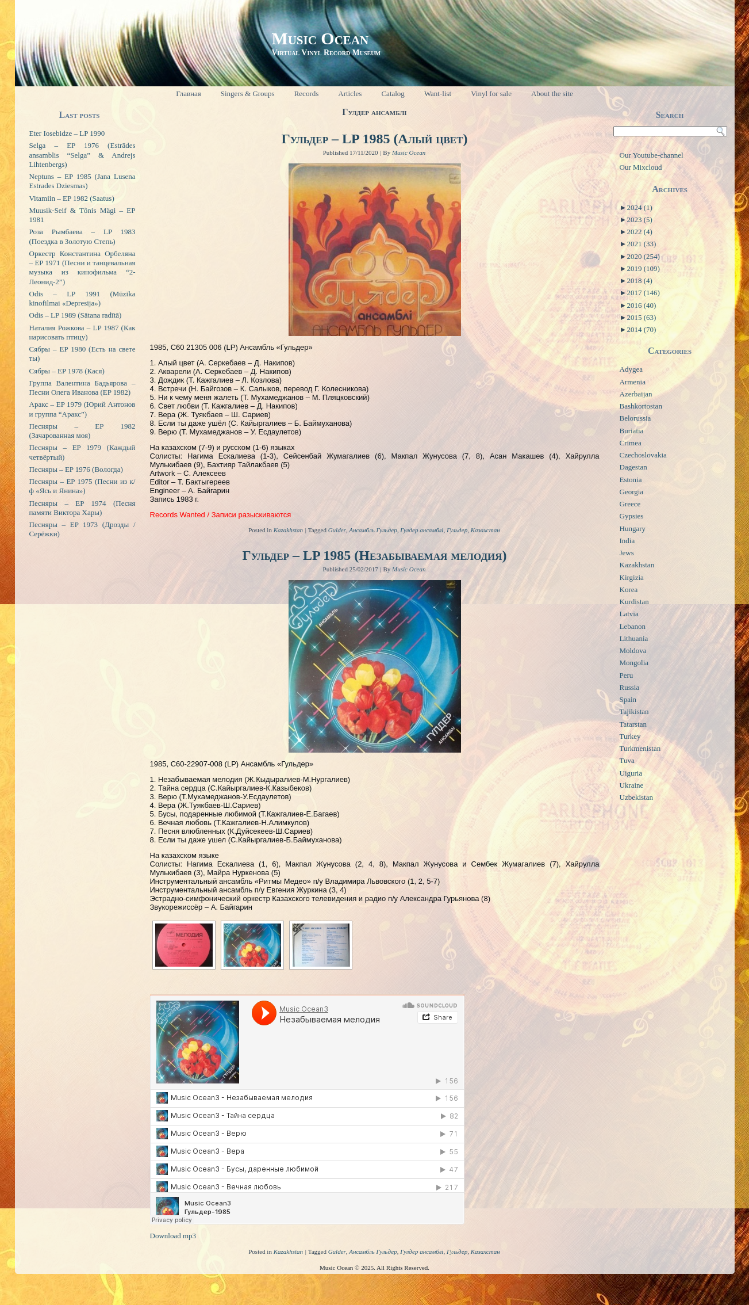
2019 (643, 268)
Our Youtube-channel (651, 155)
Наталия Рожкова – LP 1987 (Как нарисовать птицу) (82, 332)
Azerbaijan (636, 394)
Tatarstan (633, 724)
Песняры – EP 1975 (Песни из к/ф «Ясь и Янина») (82, 486)
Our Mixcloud (641, 167)
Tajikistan (634, 711)
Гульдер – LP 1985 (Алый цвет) (374, 138)
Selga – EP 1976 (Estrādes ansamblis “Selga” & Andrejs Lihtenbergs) (82, 155)
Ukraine (632, 785)
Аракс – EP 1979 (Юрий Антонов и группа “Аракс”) (82, 409)
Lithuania (634, 638)
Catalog (392, 93)
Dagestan (633, 467)
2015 (641, 317)
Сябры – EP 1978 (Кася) (67, 371)
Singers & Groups (248, 93)
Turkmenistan (640, 748)
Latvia (629, 613)
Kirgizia (632, 577)
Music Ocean (319, 38)
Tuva (627, 760)
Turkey (630, 736)
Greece (630, 503)
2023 (639, 219)
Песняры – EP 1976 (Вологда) (76, 469)
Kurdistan (634, 601)
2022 (639, 231)
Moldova (633, 650)
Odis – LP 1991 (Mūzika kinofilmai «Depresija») (82, 298)
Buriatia (632, 430)
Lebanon (633, 626)
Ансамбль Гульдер (373, 529)
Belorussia (635, 418)
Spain (628, 699)
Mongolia (634, 662)
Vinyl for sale (491, 93)
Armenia (633, 381)
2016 (641, 305)
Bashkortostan (641, 406)
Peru (626, 675)
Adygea (631, 369)
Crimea (631, 442)
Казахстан (485, 529)
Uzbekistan (636, 797)
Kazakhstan (288, 529)
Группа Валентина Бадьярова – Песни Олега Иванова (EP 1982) (82, 387)
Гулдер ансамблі (421, 529)
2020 (643, 256)
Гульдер (457, 529)
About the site (552, 93)
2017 (643, 292)
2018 (639, 280)
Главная (188, 93)
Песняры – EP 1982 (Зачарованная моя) (82, 431)
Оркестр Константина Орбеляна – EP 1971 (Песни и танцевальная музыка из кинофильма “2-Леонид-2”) (82, 267)
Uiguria (631, 773)
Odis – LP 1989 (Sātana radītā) (75, 315)
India (627, 540)
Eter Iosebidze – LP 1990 (67, 133)
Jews (627, 552)
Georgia (632, 491)
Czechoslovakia (643, 455)
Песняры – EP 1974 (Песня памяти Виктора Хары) (82, 508)
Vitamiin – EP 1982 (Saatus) (71, 198)
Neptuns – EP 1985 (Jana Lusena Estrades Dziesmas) (82, 181)
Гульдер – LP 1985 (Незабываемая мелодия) (374, 555)
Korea (629, 589)
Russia (630, 687)
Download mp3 (173, 1235)
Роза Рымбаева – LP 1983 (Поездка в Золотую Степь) (82, 236)
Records (306, 93)
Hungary (633, 528)
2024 (639, 207)
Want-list (437, 93)
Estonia (631, 479)
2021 (641, 243)
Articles (350, 93)
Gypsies (632, 516)
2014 (641, 329)
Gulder (337, 529)
